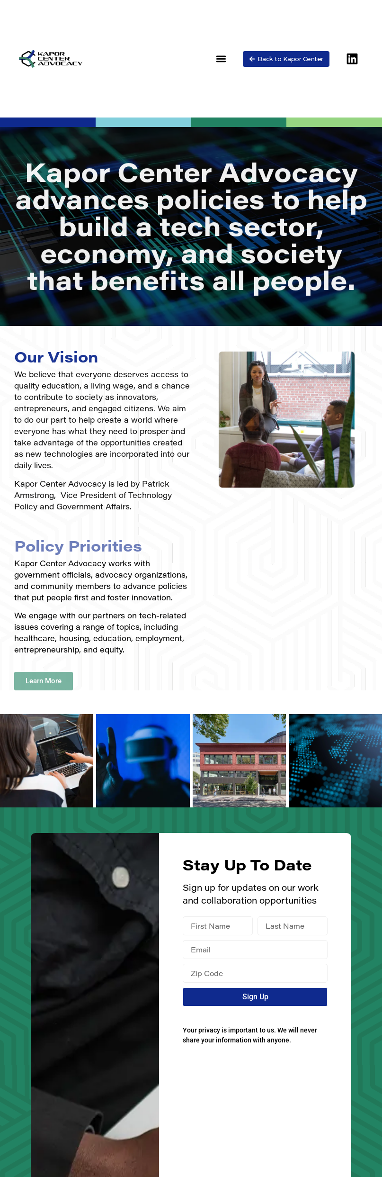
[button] (221, 59)
